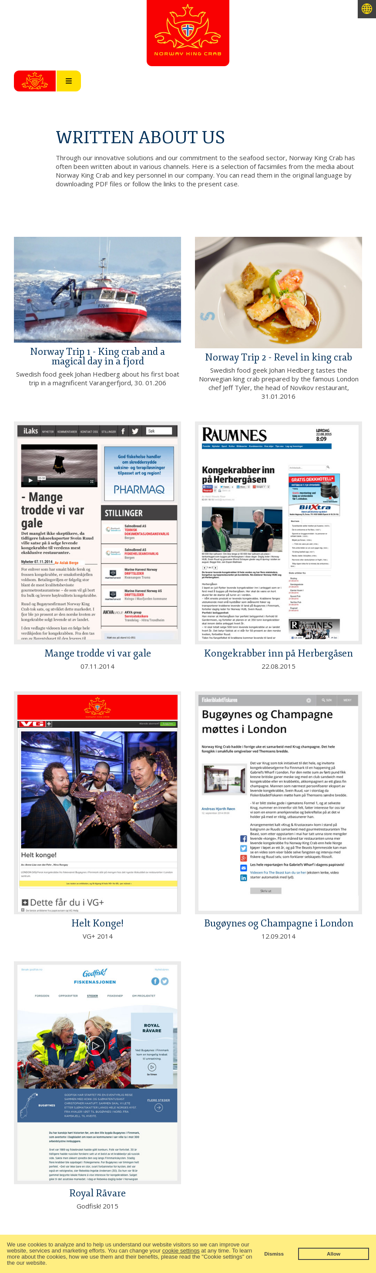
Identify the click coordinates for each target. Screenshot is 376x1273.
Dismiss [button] (274, 1253)
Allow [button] (333, 1253)
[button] (49, 1264)
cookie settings (181, 1250)
